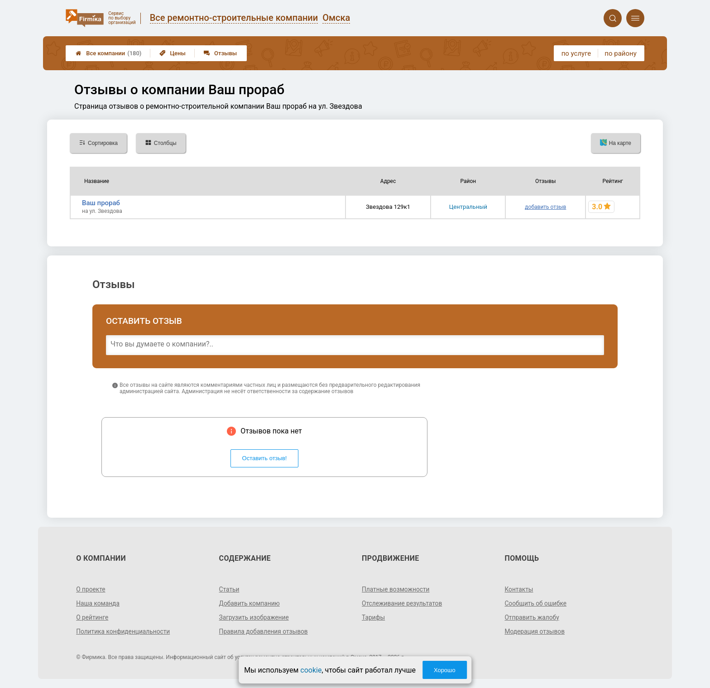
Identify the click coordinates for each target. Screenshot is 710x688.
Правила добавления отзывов (264, 631)
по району (620, 53)
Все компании (108, 53)
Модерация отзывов (535, 631)
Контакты (518, 589)
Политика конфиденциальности (124, 631)
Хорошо (445, 670)
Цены (172, 53)
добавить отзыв (545, 207)
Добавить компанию (250, 603)
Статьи (229, 589)
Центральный (468, 206)
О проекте (91, 589)
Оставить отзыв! (264, 458)
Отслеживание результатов (403, 603)
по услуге (576, 53)
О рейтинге (92, 617)
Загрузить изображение (254, 617)
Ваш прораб (101, 203)
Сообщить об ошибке (535, 603)
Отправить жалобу (532, 617)
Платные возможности (396, 589)
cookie (310, 670)
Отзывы (220, 53)
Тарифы (373, 617)
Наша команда (98, 603)
